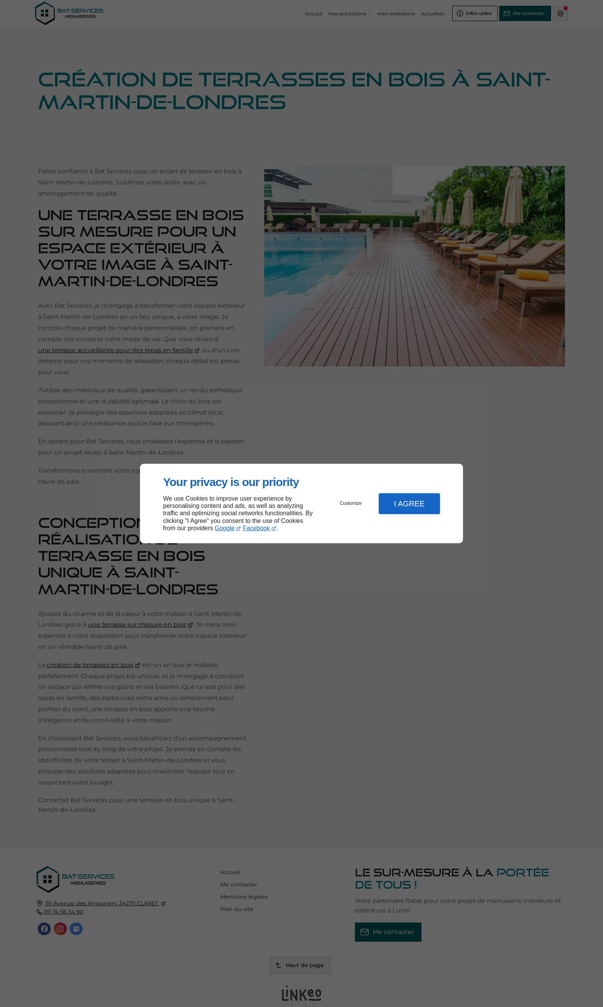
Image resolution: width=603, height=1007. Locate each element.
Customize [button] (351, 503)
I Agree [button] (409, 503)
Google (225, 528)
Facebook (256, 528)
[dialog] (301, 503)
